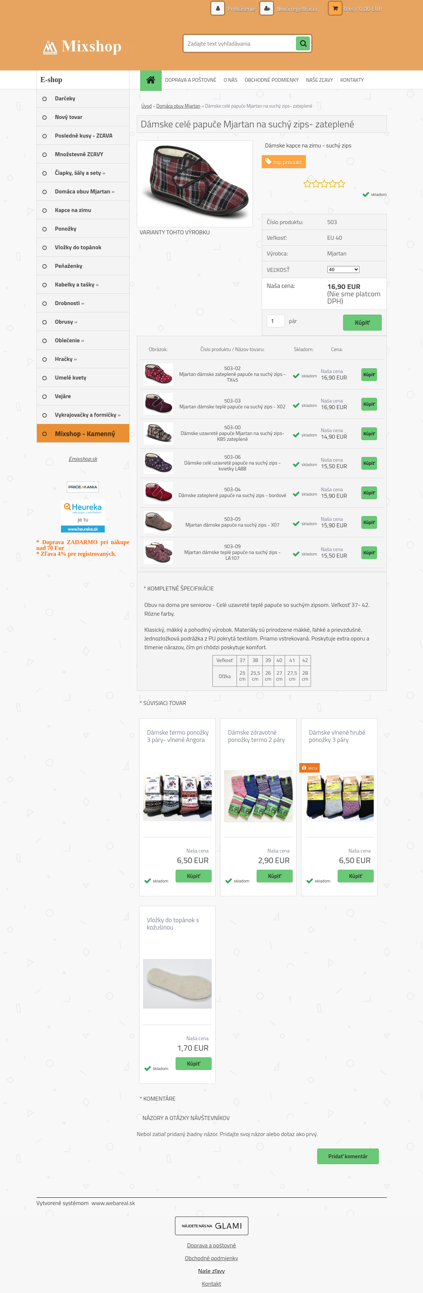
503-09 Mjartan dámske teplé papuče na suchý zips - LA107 (232, 552)
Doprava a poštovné (211, 1245)
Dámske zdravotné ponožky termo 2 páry (256, 736)
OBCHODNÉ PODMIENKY (272, 80)
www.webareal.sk (113, 1202)
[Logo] (86, 43)
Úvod (147, 105)
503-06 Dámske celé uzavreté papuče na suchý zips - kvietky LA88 (232, 462)
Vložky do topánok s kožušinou (173, 923)
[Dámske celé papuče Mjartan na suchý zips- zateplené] (195, 143)
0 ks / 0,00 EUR (363, 8)
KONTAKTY (352, 80)
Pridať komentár (348, 1156)
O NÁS (231, 80)
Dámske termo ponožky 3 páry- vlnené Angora (178, 736)
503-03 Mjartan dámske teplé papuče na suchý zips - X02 (233, 403)
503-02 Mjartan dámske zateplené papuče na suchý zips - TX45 (232, 374)
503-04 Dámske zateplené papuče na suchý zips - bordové (232, 492)
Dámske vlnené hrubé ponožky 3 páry (337, 736)
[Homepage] (153, 79)
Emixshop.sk (83, 458)
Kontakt (211, 1283)
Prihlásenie (241, 8)
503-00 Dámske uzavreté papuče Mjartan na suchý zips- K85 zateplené (232, 433)
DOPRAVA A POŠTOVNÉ (190, 80)
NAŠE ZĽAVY (319, 80)
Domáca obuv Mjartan (178, 105)
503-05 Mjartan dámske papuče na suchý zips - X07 (232, 521)
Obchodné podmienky (211, 1258)
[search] (302, 44)
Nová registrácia (296, 8)
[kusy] (276, 321)
